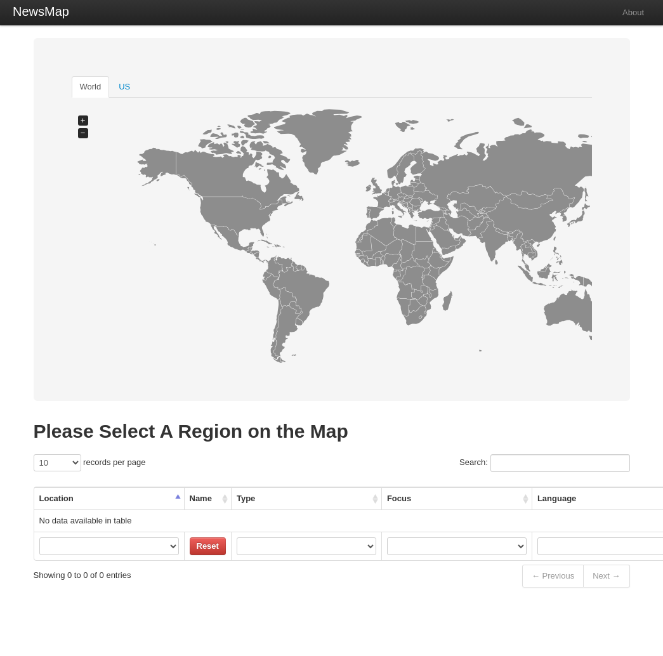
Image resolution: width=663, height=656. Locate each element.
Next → (606, 576)
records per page (90, 462)
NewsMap (41, 11)
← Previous (553, 576)
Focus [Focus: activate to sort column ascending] (399, 498)
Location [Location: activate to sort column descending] (56, 498)
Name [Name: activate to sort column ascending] (201, 498)
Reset (208, 546)
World (91, 86)
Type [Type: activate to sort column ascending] (246, 498)
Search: (544, 463)
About (633, 12)
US (124, 86)
